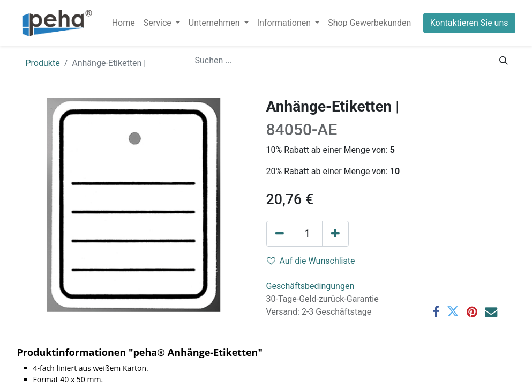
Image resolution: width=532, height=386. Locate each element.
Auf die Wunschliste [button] (311, 261)
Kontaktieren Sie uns (469, 23)
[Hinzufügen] (335, 234)
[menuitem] (123, 23)
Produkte (43, 63)
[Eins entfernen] (279, 234)
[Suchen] (503, 60)
